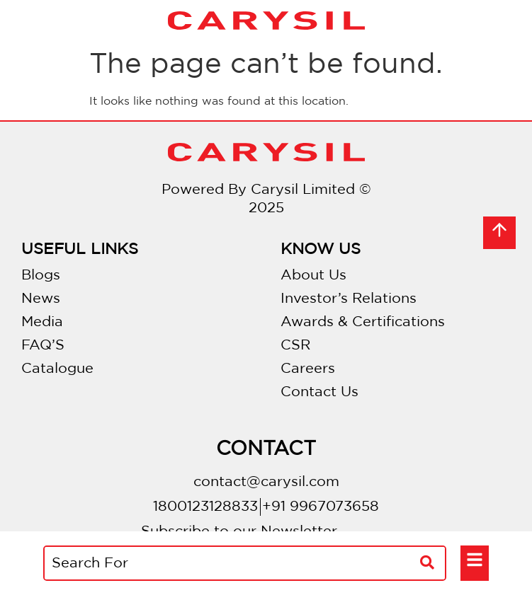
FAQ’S (42, 345)
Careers (308, 368)
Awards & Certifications (363, 322)
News (40, 298)
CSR (295, 345)
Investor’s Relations (349, 298)
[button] (474, 561)
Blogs (40, 275)
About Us (313, 275)
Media (42, 322)
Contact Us (319, 392)
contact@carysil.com (266, 481)
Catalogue (57, 368)
